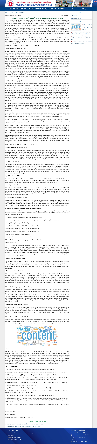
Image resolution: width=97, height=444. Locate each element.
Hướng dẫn (52, 8)
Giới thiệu (16, 8)
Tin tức (31, 8)
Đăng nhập (85, 8)
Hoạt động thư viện (18, 12)
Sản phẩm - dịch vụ (41, 8)
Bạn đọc (61, 8)
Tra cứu (23, 8)
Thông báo (74, 15)
